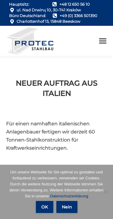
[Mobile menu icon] (103, 41)
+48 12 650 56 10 (74, 4)
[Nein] (105, 192)
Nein (67, 207)
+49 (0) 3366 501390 (78, 15)
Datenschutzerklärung (69, 196)
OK (44, 207)
